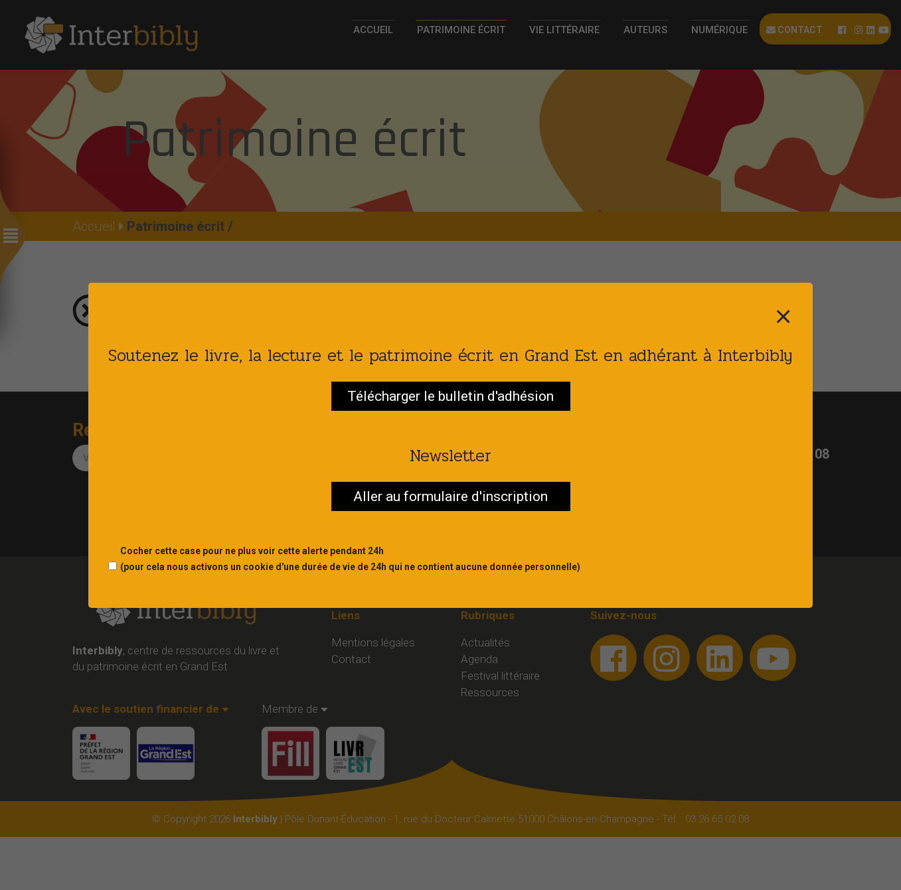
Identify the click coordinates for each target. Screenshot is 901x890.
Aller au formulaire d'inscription (450, 496)
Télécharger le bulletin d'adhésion (450, 396)
